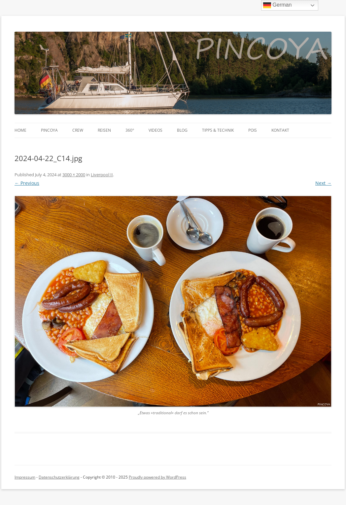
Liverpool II (102, 175)
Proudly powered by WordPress (157, 477)
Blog (182, 130)
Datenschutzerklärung (59, 477)
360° (129, 130)
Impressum (25, 477)
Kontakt (280, 130)
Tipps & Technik (218, 130)
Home (20, 130)
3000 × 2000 (73, 175)
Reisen (104, 130)
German (277, 5)
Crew (77, 130)
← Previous (27, 183)
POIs (252, 130)
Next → (323, 183)
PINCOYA (49, 130)
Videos (155, 130)
